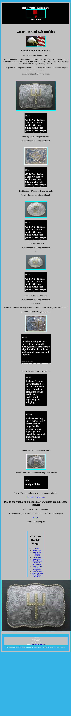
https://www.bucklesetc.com (38, 644)
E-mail (35, 517)
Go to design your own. (36, 497)
